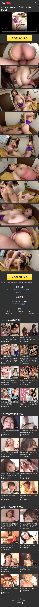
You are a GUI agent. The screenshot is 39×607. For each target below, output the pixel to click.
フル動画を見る (19, 38)
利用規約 (19, 599)
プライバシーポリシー (19, 601)
